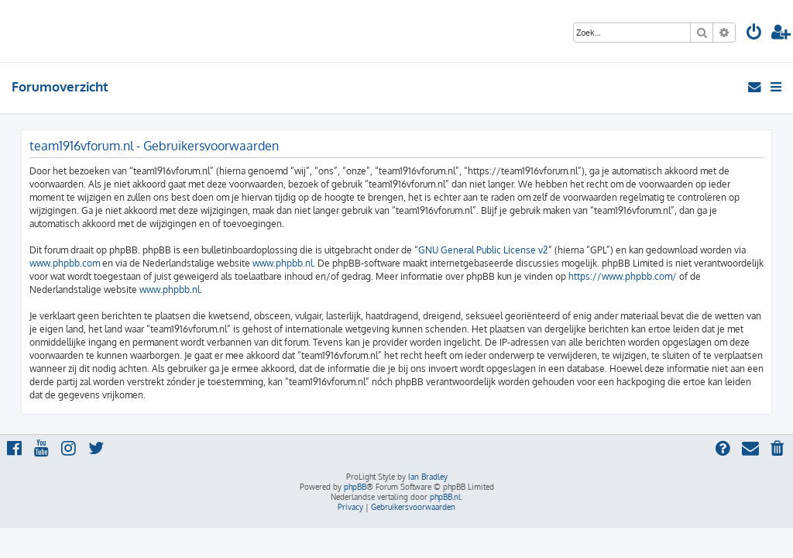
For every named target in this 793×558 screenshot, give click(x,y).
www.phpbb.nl (282, 263)
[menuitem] (754, 33)
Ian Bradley (428, 476)
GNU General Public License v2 (483, 250)
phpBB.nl (445, 496)
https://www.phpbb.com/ (622, 276)
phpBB (355, 486)
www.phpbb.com (64, 263)
